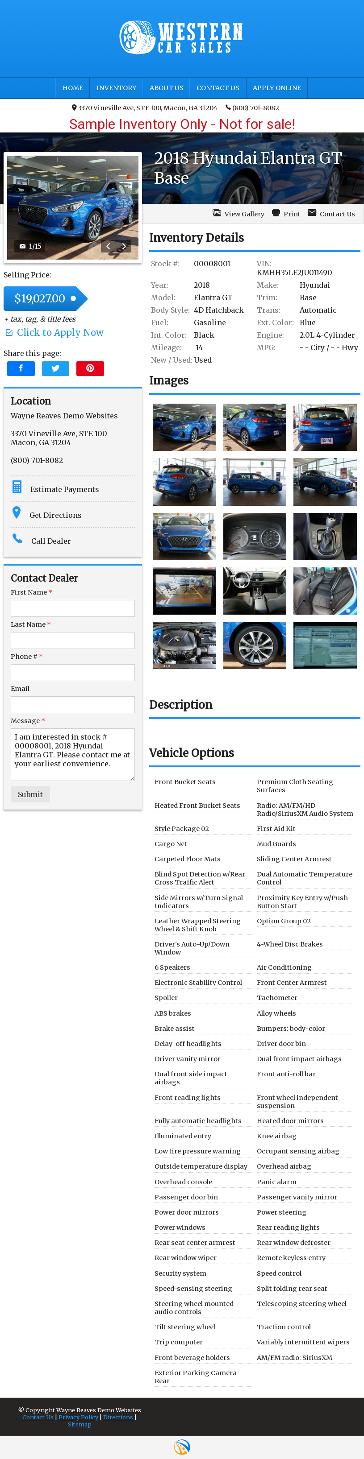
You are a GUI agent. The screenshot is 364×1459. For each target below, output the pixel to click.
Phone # (27, 657)
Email (20, 689)
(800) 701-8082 (252, 107)
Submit (30, 794)
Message (28, 721)
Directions (118, 1417)
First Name (31, 592)
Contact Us (38, 1417)
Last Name (31, 624)
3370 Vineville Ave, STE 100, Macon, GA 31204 (145, 108)
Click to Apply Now (54, 332)
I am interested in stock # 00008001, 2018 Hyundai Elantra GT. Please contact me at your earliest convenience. (73, 754)
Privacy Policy (78, 1417)
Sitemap (80, 1424)
